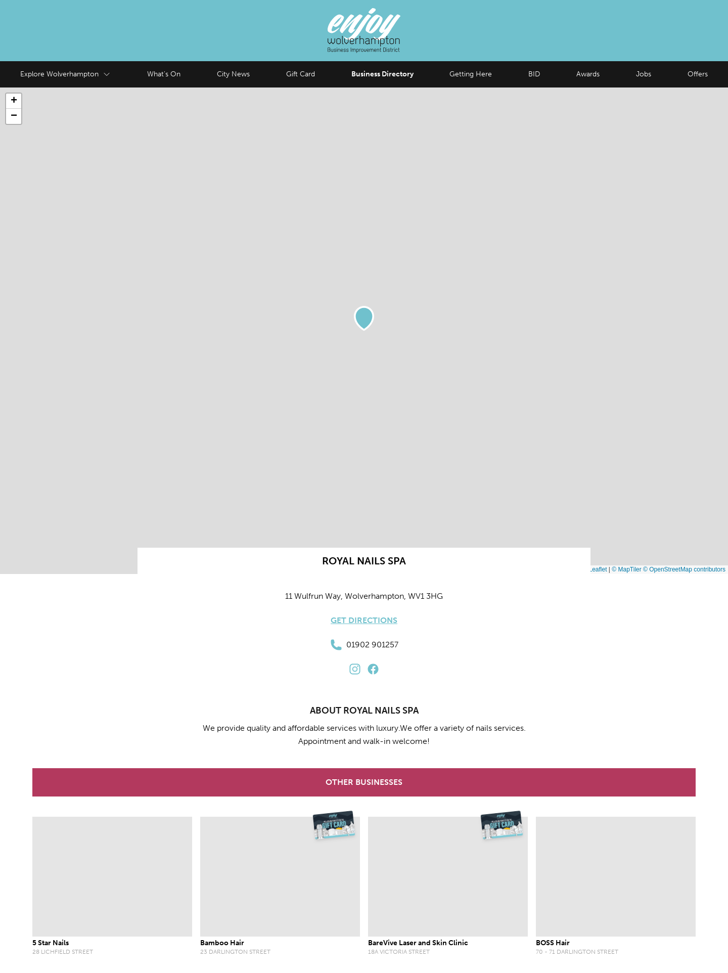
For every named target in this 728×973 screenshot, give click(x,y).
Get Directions (364, 620)
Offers (698, 74)
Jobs (643, 74)
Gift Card (300, 74)
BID (534, 74)
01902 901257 (364, 645)
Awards (588, 74)
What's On (163, 74)
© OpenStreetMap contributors (684, 569)
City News (233, 74)
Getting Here (470, 74)
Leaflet (594, 569)
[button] (364, 318)
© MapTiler (626, 569)
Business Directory (382, 74)
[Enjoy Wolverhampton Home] (364, 30)
